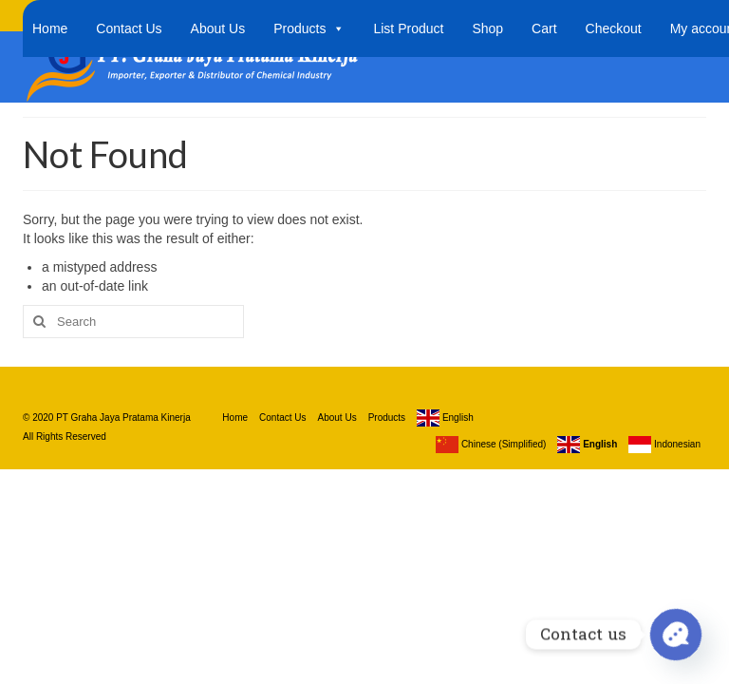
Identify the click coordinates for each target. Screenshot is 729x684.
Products (309, 28)
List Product (408, 28)
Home (49, 28)
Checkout (614, 28)
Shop (487, 28)
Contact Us (128, 28)
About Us (218, 28)
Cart (544, 28)
